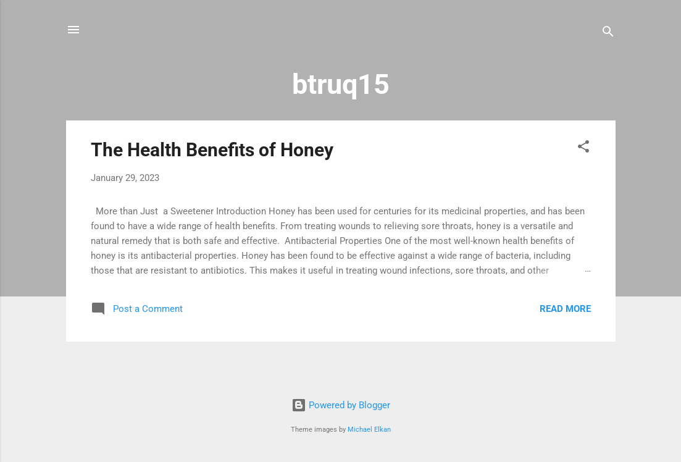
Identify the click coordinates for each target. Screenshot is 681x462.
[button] (583, 148)
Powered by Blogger (340, 405)
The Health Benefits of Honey (212, 150)
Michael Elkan (369, 430)
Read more (565, 308)
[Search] (608, 33)
